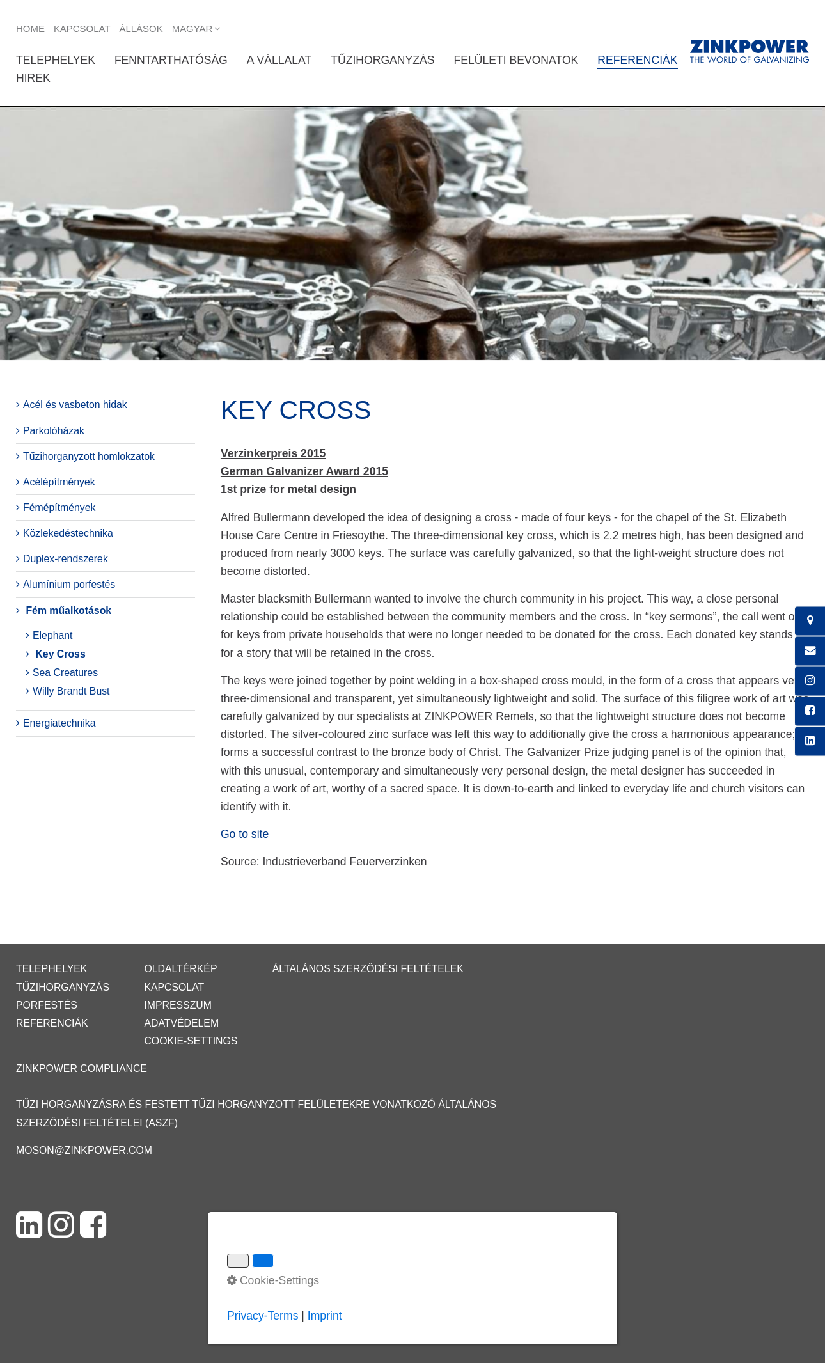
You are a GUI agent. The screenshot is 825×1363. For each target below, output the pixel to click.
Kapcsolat (82, 28)
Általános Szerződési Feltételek (368, 968)
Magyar (192, 28)
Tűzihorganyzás (382, 60)
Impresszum (178, 1005)
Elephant (53, 635)
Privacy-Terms (262, 1315)
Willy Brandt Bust (71, 691)
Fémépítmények (59, 507)
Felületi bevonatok (515, 60)
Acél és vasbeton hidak (75, 404)
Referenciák (637, 60)
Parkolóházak (53, 430)
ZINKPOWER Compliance (81, 1068)
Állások (141, 28)
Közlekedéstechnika (68, 533)
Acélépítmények (59, 482)
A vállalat (279, 60)
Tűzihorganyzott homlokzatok (89, 456)
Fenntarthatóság (171, 60)
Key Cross (60, 654)
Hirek (33, 78)
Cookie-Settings (190, 1041)
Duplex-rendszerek (65, 558)
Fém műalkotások (68, 610)
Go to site (245, 834)
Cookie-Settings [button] (273, 1280)
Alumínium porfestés (69, 584)
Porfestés (46, 1005)
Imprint (325, 1315)
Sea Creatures (65, 672)
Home (30, 28)
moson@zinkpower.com (84, 1150)
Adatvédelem (181, 1023)
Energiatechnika (59, 723)
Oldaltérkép (180, 968)
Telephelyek (55, 60)
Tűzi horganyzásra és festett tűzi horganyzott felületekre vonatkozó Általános (256, 1104)
